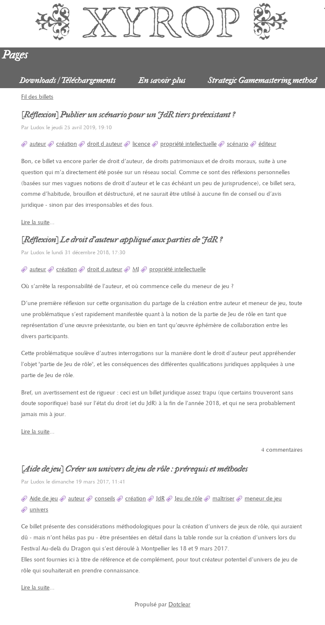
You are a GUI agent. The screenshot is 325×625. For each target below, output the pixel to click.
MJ (135, 269)
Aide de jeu (44, 498)
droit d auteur (104, 144)
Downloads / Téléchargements (67, 80)
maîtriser (223, 498)
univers (39, 509)
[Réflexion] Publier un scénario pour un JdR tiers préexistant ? (128, 115)
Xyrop (162, 21)
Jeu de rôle (188, 498)
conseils (105, 498)
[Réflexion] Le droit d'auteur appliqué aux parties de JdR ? (121, 240)
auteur (38, 144)
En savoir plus (161, 80)
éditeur (267, 144)
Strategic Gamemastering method (262, 80)
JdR (160, 498)
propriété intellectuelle (188, 144)
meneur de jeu (263, 498)
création (66, 144)
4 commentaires (282, 450)
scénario (237, 144)
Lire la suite (35, 222)
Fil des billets (37, 97)
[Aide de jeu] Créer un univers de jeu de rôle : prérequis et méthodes (134, 469)
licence (141, 144)
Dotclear (179, 604)
